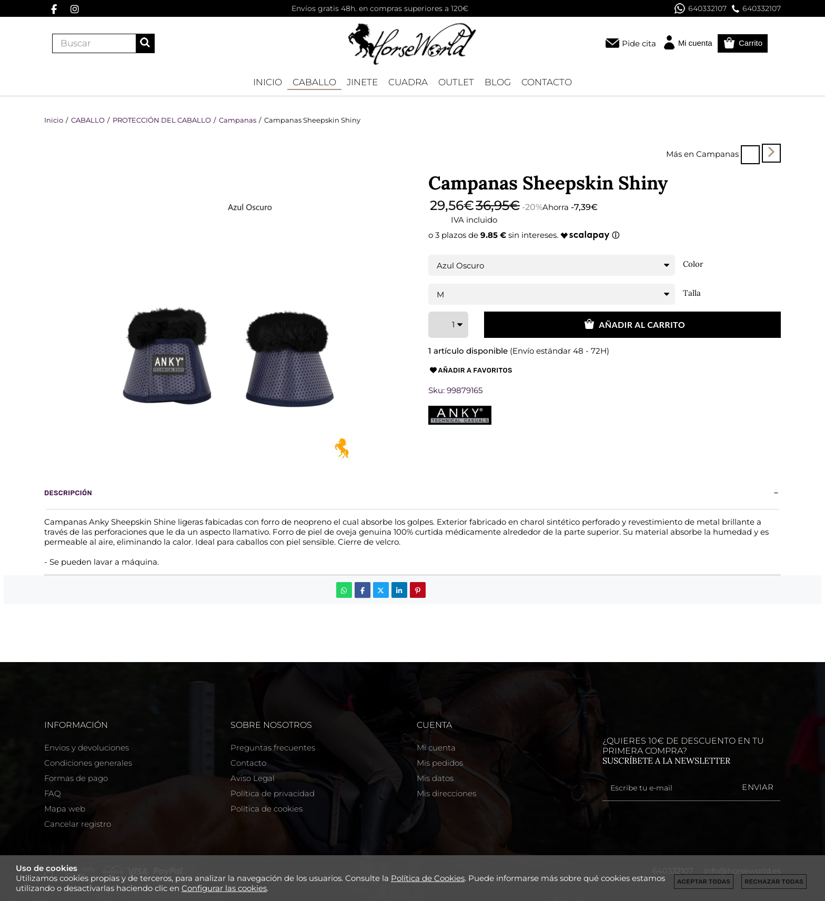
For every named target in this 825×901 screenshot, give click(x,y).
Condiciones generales (88, 763)
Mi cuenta (436, 748)
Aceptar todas (703, 881)
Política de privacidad (272, 793)
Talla (692, 293)
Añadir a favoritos (470, 370)
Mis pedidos (440, 763)
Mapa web (64, 809)
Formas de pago (76, 778)
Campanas (717, 154)
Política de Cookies (428, 878)
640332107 (701, 8)
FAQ (52, 793)
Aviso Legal (252, 778)
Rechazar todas (773, 881)
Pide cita (639, 43)
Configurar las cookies (224, 888)
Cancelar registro (77, 824)
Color (693, 264)
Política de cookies (266, 809)
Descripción (68, 493)
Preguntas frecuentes (272, 748)
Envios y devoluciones (86, 748)
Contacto (248, 763)
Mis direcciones (446, 793)
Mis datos (435, 778)
